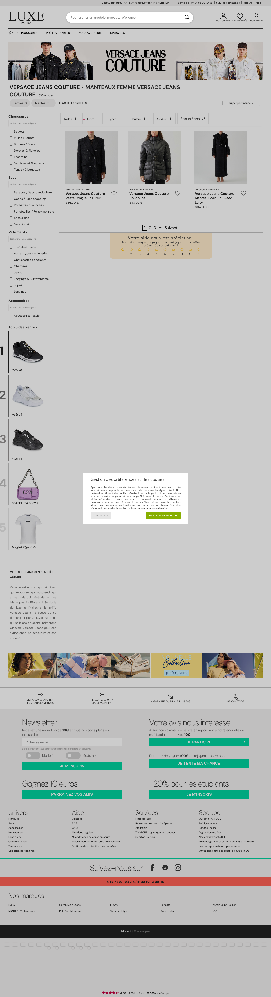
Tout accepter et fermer (163, 515)
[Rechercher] (187, 17)
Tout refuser (100, 515)
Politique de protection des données (147, 508)
